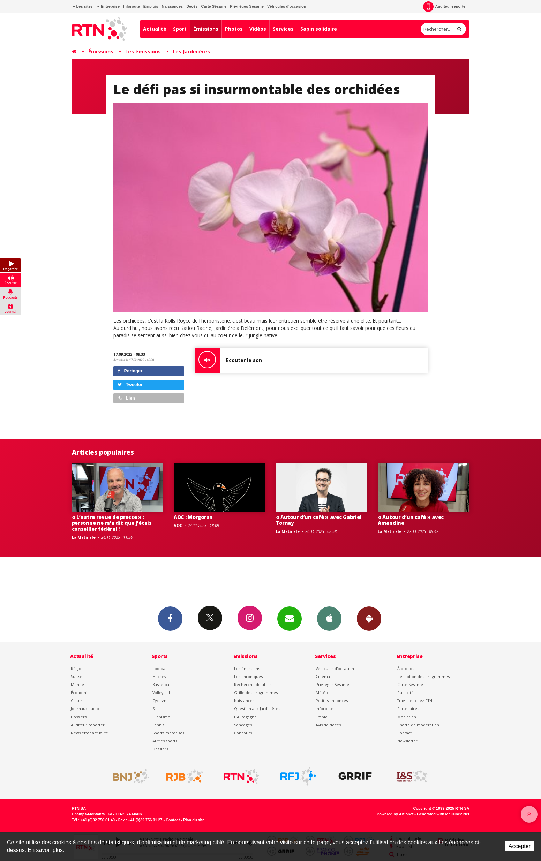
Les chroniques (248, 676)
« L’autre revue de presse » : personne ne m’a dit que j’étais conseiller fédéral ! (112, 523)
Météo (322, 692)
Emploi (322, 717)
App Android (369, 618)
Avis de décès (328, 725)
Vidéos (257, 28)
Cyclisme (160, 700)
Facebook (170, 618)
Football (159, 668)
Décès (191, 6)
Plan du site (193, 820)
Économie (80, 692)
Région (77, 668)
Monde (77, 684)
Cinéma (323, 676)
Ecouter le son (228, 360)
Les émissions (143, 51)
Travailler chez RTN (414, 700)
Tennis (158, 725)
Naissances (172, 6)
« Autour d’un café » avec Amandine (411, 520)
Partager (130, 370)
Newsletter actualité (89, 733)
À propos (405, 668)
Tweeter (130, 384)
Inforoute (131, 6)
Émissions (205, 28)
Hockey (159, 676)
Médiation (406, 717)
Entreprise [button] (108, 6)
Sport (180, 28)
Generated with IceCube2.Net (443, 814)
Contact (404, 733)
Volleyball (161, 692)
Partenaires (408, 708)
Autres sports (164, 741)
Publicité (405, 692)
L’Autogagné (245, 717)
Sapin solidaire (318, 28)
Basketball (161, 684)
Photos (234, 28)
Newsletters (289, 618)
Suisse (76, 676)
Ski (155, 708)
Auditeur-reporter (445, 6)
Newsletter (407, 741)
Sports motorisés (168, 733)
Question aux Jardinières (257, 708)
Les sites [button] (83, 6)
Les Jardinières (191, 51)
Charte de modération (418, 725)
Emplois (150, 6)
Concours (243, 733)
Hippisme (161, 717)
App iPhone (329, 618)
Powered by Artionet (395, 814)
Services (283, 28)
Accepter (520, 846)
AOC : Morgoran (193, 517)
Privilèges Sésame (247, 6)
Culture (78, 700)
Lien (126, 398)
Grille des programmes (256, 692)
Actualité (154, 28)
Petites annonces (332, 700)
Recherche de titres (252, 684)
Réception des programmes (423, 676)
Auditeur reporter (88, 725)
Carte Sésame (214, 6)
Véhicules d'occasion (286, 6)
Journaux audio (85, 708)
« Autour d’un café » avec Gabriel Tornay (319, 520)
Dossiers (79, 717)
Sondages (243, 725)
